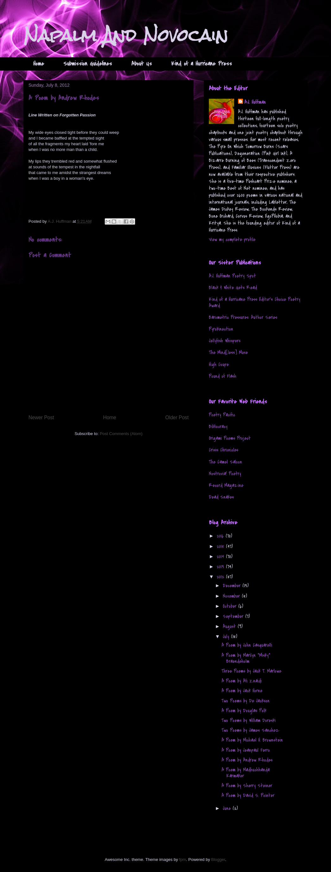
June (228, 808)
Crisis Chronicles (223, 449)
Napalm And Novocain (125, 35)
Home (38, 63)
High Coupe (219, 364)
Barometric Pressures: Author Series (243, 317)
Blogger (218, 859)
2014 (221, 556)
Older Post (177, 417)
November (232, 596)
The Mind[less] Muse (228, 352)
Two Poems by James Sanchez (250, 730)
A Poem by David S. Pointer (248, 795)
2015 (221, 546)
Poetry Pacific (222, 414)
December (232, 585)
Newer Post (41, 417)
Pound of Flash (222, 376)
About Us (141, 63)
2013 (221, 566)
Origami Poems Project (230, 438)
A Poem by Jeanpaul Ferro (246, 750)
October (230, 606)
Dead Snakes (221, 497)
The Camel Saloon (225, 461)
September (234, 616)
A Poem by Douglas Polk (244, 710)
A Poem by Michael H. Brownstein (252, 740)
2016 (221, 536)
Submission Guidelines (87, 63)
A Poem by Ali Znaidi (242, 680)
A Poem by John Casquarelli (247, 645)
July (227, 636)
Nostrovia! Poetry (225, 473)
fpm (182, 859)
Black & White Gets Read (233, 287)
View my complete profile (232, 239)
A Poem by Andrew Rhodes (247, 760)
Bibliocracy (218, 426)
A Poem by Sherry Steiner (247, 785)
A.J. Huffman (255, 102)
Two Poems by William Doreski (249, 720)
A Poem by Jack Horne (242, 690)
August (230, 626)
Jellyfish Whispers (224, 340)
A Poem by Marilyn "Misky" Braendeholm (246, 658)
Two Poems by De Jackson (246, 700)
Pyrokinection (221, 329)
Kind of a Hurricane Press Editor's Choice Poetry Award (254, 302)
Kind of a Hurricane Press (201, 63)
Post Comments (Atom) (121, 433)
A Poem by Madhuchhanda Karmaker (246, 772)
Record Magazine (226, 485)
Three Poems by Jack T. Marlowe (251, 671)
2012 (221, 576)
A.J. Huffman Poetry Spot (232, 275)
